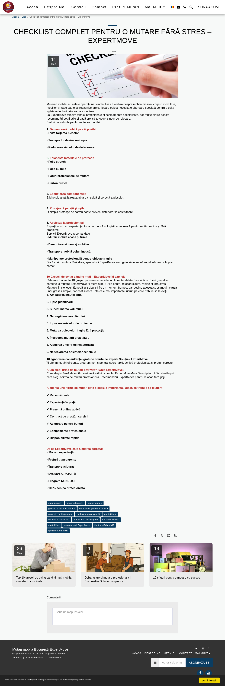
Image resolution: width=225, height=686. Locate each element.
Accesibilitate (55, 657)
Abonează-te (199, 662)
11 (88, 550)
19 (156, 550)
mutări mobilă (55, 503)
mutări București (110, 519)
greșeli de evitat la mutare (61, 508)
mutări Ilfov (54, 525)
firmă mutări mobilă (104, 525)
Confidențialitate (34, 657)
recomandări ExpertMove (77, 525)
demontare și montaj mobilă (93, 508)
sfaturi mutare (95, 503)
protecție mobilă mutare (60, 514)
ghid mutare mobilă (58, 530)
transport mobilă (75, 503)
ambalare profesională (88, 514)
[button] (178, 7)
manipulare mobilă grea (86, 519)
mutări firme (110, 514)
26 (19, 550)
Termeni (16, 657)
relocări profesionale (58, 519)
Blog (24, 16)
